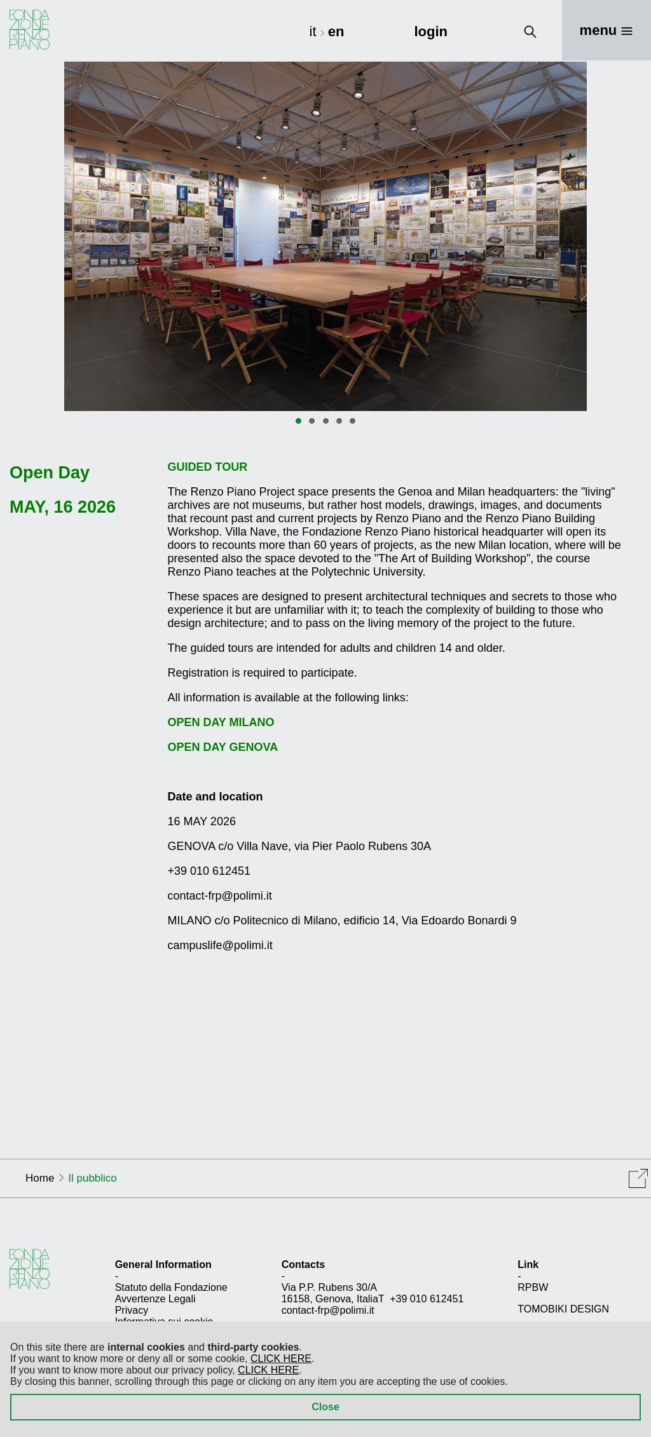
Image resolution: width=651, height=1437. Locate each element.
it (315, 31)
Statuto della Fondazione (171, 1287)
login (431, 31)
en (336, 31)
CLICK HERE (281, 1358)
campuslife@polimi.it (220, 945)
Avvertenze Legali (155, 1298)
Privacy (131, 1310)
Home (39, 1178)
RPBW (532, 1287)
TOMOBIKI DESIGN (563, 1309)
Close (325, 1406)
